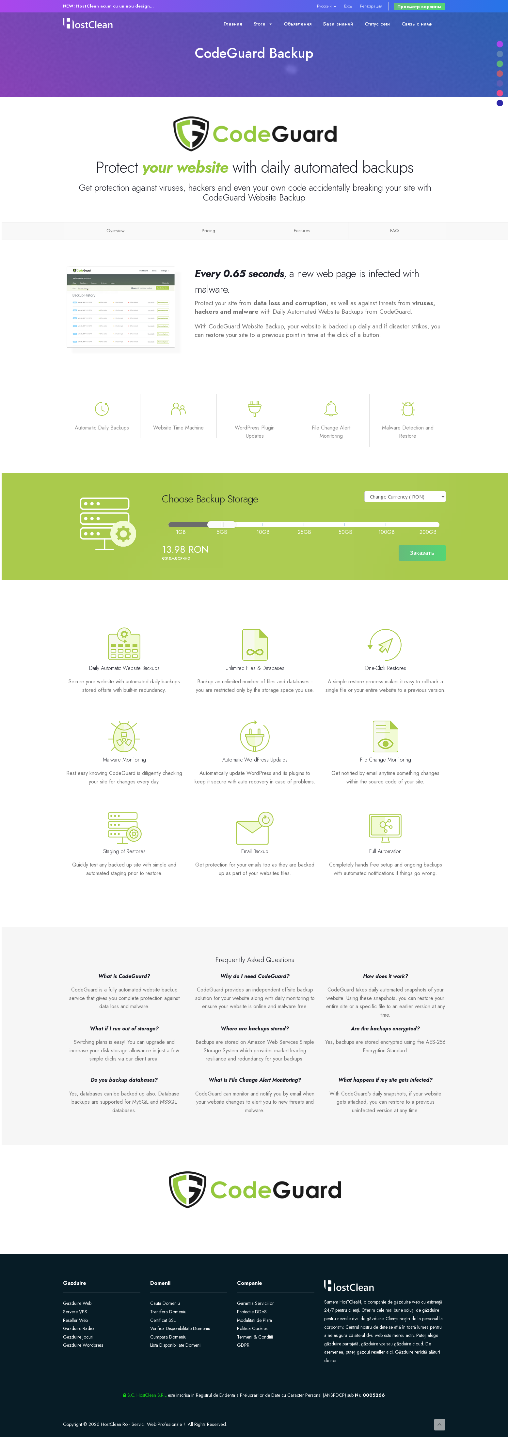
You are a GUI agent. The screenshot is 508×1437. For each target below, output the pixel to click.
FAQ (394, 230)
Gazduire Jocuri (78, 1337)
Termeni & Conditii (255, 1337)
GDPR (243, 1345)
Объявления (297, 23)
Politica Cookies (252, 1328)
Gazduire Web (77, 1303)
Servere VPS (75, 1311)
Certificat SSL (163, 1320)
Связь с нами (417, 23)
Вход (348, 6)
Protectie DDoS (252, 1311)
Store (263, 23)
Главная (233, 23)
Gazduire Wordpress (83, 1345)
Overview (115, 230)
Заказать (422, 552)
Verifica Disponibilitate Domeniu (180, 1328)
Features (302, 230)
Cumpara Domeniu (168, 1337)
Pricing (208, 230)
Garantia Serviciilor (255, 1303)
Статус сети (377, 23)
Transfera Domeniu (168, 1311)
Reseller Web (75, 1320)
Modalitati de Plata (254, 1320)
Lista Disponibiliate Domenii (175, 1345)
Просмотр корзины (419, 6)
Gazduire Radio (78, 1328)
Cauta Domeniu (165, 1303)
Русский (326, 6)
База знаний (338, 23)
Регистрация (371, 6)
